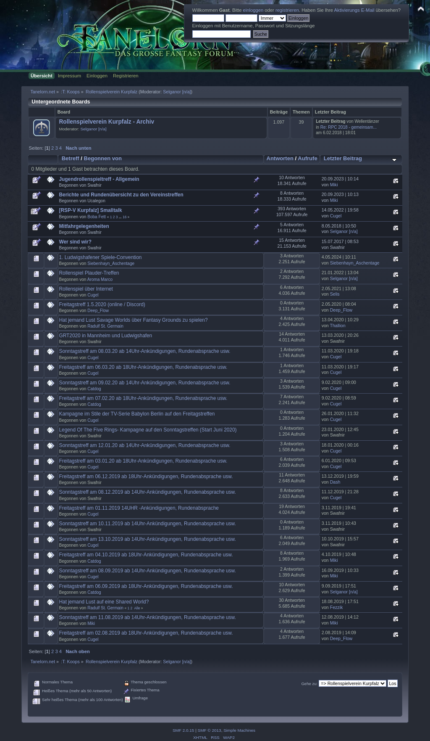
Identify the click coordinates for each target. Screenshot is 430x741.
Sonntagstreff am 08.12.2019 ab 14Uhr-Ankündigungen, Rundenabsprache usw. (147, 492)
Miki (334, 184)
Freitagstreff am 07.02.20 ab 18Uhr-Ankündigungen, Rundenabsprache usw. (143, 398)
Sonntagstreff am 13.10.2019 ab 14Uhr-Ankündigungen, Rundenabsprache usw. (147, 539)
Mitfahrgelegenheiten (84, 226)
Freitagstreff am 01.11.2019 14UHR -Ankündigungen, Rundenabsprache (139, 508)
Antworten (279, 158)
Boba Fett (96, 216)
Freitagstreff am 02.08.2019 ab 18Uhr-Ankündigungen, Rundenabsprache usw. (146, 633)
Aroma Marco (100, 279)
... (121, 217)
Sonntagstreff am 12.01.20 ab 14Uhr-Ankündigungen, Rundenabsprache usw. (145, 445)
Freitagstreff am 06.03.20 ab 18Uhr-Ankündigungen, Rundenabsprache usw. (143, 367)
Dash (335, 481)
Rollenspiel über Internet (86, 289)
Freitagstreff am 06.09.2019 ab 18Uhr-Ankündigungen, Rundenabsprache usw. (146, 586)
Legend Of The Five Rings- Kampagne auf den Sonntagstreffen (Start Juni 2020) (148, 430)
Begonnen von (103, 158)
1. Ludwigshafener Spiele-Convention (100, 257)
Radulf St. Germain (105, 326)
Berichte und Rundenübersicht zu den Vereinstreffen (121, 195)
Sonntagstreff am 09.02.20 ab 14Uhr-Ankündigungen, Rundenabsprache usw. (145, 383)
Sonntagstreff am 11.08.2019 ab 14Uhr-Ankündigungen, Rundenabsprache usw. (147, 617)
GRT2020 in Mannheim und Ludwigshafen (105, 336)
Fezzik (336, 607)
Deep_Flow (98, 310)
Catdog (94, 388)
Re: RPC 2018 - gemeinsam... (348, 127)
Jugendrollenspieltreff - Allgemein (99, 179)
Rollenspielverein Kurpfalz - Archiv (106, 122)
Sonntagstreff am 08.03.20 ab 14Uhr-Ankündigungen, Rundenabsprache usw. (145, 351)
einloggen (253, 10)
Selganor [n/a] (177, 91)
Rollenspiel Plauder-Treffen (89, 273)
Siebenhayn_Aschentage (110, 263)
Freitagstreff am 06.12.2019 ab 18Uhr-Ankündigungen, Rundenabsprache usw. (146, 476)
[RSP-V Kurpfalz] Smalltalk (90, 210)
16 (124, 217)
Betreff (70, 158)
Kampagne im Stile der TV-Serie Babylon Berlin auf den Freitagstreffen (137, 414)
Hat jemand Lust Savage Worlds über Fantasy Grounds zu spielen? (133, 320)
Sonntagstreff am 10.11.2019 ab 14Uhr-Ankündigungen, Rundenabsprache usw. (147, 524)
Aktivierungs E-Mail (354, 10)
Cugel (336, 215)
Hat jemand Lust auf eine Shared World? (104, 602)
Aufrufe (307, 158)
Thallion (338, 325)
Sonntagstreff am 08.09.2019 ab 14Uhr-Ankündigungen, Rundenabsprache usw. (147, 571)
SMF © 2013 (209, 730)
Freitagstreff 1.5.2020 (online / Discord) (102, 304)
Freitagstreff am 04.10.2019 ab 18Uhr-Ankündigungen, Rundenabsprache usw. (146, 555)
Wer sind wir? (75, 242)
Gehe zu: (309, 683)
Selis (335, 293)
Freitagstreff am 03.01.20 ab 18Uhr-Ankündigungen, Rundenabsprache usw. (143, 461)
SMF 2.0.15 (183, 730)
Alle (137, 608)
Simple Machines (239, 730)
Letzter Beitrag (343, 158)
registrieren (287, 10)
